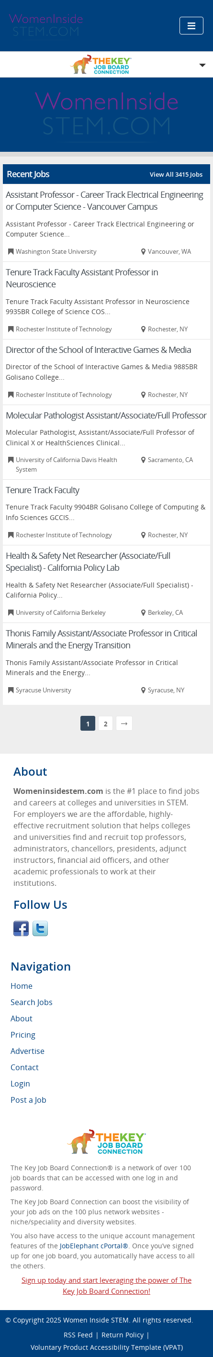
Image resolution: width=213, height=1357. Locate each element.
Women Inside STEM (96, 1319)
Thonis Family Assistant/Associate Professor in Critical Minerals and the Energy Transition (101, 639)
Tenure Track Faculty (42, 490)
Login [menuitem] (20, 1083)
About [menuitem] (22, 1018)
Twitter (40, 928)
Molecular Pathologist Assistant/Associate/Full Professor (106, 415)
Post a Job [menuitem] (28, 1100)
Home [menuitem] (22, 986)
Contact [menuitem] (25, 1067)
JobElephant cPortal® (94, 1245)
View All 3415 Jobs (176, 174)
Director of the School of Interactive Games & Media (98, 349)
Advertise (28, 1051)
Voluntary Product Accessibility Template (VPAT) (107, 1347)
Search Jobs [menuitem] (32, 1002)
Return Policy (122, 1334)
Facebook (21, 928)
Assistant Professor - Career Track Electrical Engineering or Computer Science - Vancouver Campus (104, 200)
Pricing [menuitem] (23, 1034)
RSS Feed (78, 1334)
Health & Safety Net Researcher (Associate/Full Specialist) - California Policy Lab (88, 561)
